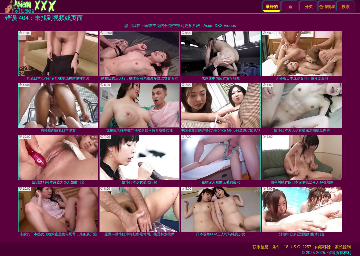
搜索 (346, 6)
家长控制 (343, 247)
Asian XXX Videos (220, 25)
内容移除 (323, 247)
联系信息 (260, 247)
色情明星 (327, 6)
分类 (309, 6)
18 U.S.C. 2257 (297, 247)
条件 (276, 247)
